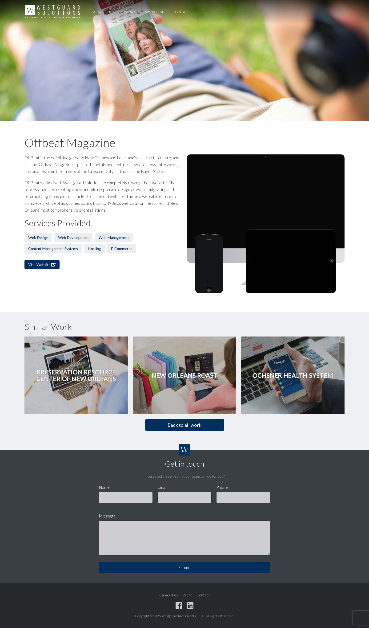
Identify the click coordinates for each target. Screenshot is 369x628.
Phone (222, 487)
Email (163, 487)
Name (105, 487)
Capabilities (102, 12)
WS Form (154, 12)
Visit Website (42, 264)
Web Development (73, 237)
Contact (181, 12)
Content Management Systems (53, 248)
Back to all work (184, 425)
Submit (184, 567)
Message (107, 515)
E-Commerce (121, 248)
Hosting (94, 248)
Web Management (114, 237)
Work (130, 12)
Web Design (38, 237)
